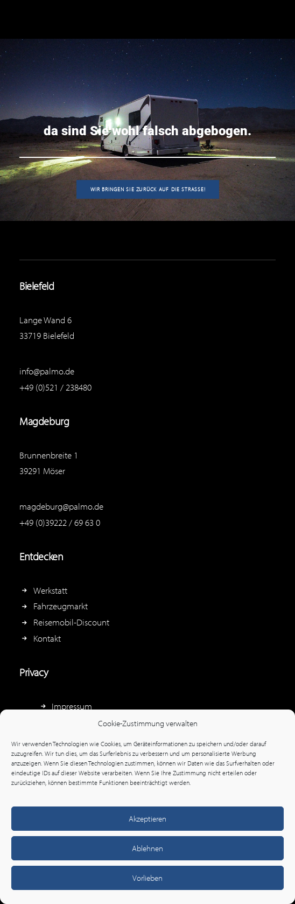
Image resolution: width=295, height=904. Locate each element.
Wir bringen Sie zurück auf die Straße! (147, 189)
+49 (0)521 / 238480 (55, 387)
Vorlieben (147, 878)
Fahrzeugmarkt (60, 605)
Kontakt (47, 638)
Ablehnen (147, 848)
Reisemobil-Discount (71, 622)
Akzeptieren (147, 818)
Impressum (72, 706)
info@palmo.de (46, 371)
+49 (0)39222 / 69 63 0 (59, 522)
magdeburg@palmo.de (61, 506)
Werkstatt (50, 590)
